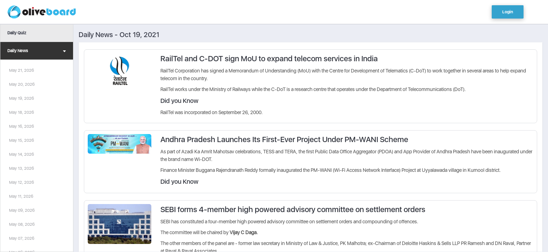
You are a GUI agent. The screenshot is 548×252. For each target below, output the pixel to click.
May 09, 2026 (22, 210)
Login (507, 11)
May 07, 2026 (21, 238)
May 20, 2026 (22, 84)
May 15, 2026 (21, 140)
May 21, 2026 (21, 70)
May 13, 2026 (21, 168)
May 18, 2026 (21, 112)
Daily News (36, 51)
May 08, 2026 (22, 224)
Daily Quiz (16, 32)
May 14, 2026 (21, 154)
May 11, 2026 (21, 196)
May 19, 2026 (21, 98)
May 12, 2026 (21, 182)
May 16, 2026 (21, 126)
